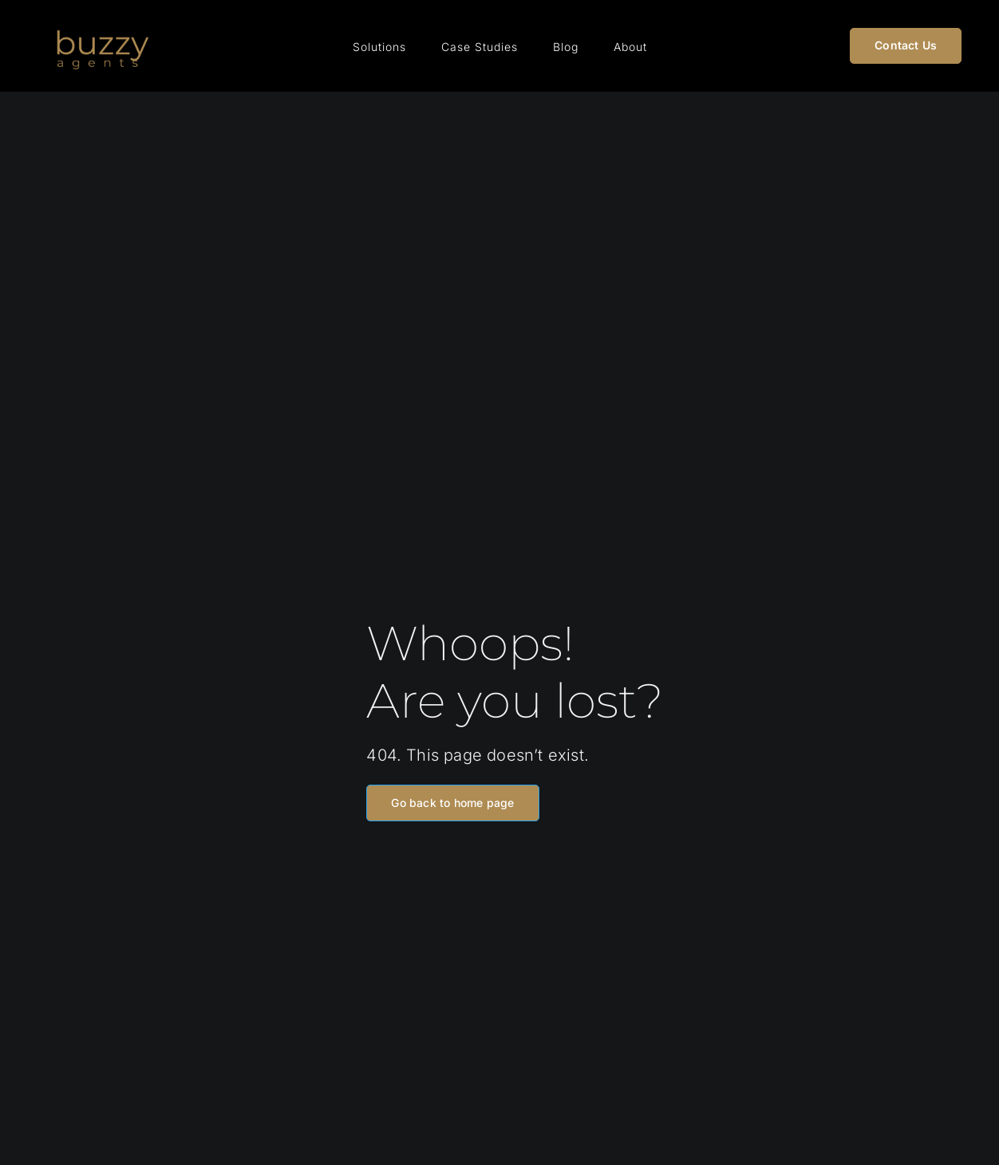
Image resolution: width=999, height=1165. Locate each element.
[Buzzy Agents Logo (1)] (101, 21)
